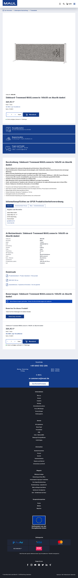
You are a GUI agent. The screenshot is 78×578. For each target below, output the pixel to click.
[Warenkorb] (69, 4)
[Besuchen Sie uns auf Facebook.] (27, 564)
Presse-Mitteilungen (39, 408)
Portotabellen (39, 429)
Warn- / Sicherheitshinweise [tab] (37, 205)
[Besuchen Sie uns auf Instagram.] (31, 564)
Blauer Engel (39, 427)
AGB (62, 574)
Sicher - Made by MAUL (39, 434)
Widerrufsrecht (67, 574)
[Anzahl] (11, 114)
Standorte (39, 400)
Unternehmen (39, 391)
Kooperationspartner (39, 499)
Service (39, 420)
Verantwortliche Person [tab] (21, 205)
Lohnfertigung (39, 440)
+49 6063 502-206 (39, 366)
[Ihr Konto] (60, 4)
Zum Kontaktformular (39, 384)
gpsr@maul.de (11, 221)
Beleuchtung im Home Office (39, 477)
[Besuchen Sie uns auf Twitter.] (42, 564)
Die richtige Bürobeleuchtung (39, 482)
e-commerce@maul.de (21, 149)
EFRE (39, 432)
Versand (39, 453)
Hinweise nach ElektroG (39, 461)
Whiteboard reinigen (39, 474)
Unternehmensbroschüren (39, 406)
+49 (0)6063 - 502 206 (22, 147)
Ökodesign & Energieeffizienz (39, 437)
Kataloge (39, 403)
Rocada (39, 503)
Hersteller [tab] (9, 205)
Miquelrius (39, 508)
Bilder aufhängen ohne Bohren (39, 487)
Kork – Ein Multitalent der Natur (39, 492)
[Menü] (74, 4)
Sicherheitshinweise (39, 458)
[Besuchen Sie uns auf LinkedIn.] (46, 564)
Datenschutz (73, 574)
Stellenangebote (39, 413)
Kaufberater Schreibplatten (39, 490)
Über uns (39, 395)
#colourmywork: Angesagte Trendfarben (39, 479)
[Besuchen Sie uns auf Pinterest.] (39, 564)
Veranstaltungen (39, 411)
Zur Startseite (7, 10)
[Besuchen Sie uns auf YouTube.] (35, 564)
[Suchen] (64, 4)
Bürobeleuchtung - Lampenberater (39, 484)
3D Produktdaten (39, 424)
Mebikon (39, 505)
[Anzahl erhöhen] (15, 115)
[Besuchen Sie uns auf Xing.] (50, 564)
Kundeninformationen (39, 450)
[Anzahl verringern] (7, 115)
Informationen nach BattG (39, 463)
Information (39, 447)
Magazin (39, 470)
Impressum (59, 574)
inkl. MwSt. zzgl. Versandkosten (13, 107)
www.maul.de (10, 223)
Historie (39, 398)
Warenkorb (31, 115)
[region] (39, 52)
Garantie (39, 456)
